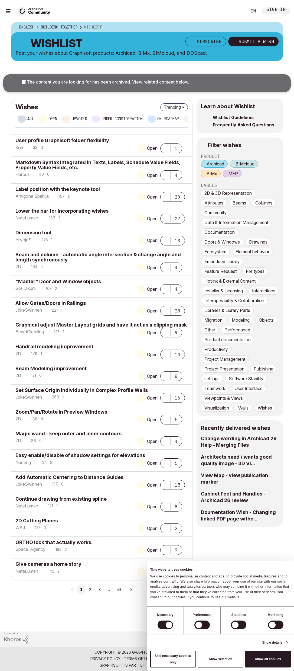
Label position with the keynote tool (57, 189)
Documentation (219, 232)
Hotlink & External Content (230, 281)
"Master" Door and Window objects (58, 281)
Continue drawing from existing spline (61, 499)
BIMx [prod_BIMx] (212, 173)
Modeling (241, 320)
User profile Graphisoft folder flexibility (62, 140)
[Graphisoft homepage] (268, 639)
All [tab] (30, 118)
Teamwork (214, 388)
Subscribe (209, 41)
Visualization (216, 408)
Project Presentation (224, 369)
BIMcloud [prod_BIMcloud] (245, 164)
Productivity (216, 349)
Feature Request (220, 271)
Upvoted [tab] (79, 118)
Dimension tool (33, 232)
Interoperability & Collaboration (234, 300)
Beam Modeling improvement (51, 368)
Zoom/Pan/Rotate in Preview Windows (61, 412)
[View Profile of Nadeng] (23, 462)
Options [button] (275, 27)
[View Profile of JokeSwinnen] (28, 310)
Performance (237, 330)
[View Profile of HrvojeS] (23, 239)
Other (209, 330)
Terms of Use (138, 658)
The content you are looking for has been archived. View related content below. (105, 82)
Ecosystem (215, 251)
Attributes (213, 203)
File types (255, 271)
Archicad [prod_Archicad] (215, 164)
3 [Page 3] (100, 589)
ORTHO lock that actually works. (54, 542)
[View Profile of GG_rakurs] (25, 288)
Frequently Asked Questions (243, 124)
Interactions (263, 290)
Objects (266, 320)
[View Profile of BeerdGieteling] (29, 331)
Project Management (224, 359)
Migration (213, 320)
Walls (243, 408)
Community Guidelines (178, 658)
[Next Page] (131, 590)
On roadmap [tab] (168, 118)
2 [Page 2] (90, 589)
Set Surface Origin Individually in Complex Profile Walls (81, 390)
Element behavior (252, 251)
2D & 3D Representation (228, 193)
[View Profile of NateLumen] (26, 218)
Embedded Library (222, 261)
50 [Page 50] (118, 589)
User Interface (248, 388)
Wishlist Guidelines (233, 117)
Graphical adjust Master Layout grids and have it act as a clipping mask (101, 325)
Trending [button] (172, 107)
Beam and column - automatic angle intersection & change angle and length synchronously (98, 257)
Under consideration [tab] (122, 118)
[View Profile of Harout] (22, 174)
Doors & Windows (222, 242)
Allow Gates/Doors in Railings (50, 303)
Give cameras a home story (48, 564)
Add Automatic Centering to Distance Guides (69, 477)
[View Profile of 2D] (18, 266)
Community (215, 212)
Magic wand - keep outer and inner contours (68, 433)
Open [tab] (52, 118)
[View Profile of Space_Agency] (30, 549)
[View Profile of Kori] (19, 147)
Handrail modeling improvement (54, 346)
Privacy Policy (105, 658)
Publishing (263, 369)
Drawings (258, 242)
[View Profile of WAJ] (20, 527)
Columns (263, 203)
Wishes (265, 408)
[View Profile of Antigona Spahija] (32, 196)
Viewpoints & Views (223, 398)
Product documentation (227, 339)
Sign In (276, 10)
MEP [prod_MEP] (233, 173)
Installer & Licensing (223, 290)
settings (212, 378)
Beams (239, 203)
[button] (165, 148)
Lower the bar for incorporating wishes (62, 211)
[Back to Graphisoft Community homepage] (36, 10)
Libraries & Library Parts (227, 310)
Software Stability (246, 378)
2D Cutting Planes (36, 520)
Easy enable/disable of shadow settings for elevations (80, 455)
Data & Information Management (236, 222)
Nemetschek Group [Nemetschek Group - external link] (174, 665)
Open (152, 148)
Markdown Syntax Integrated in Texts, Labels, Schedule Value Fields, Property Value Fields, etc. (97, 164)
